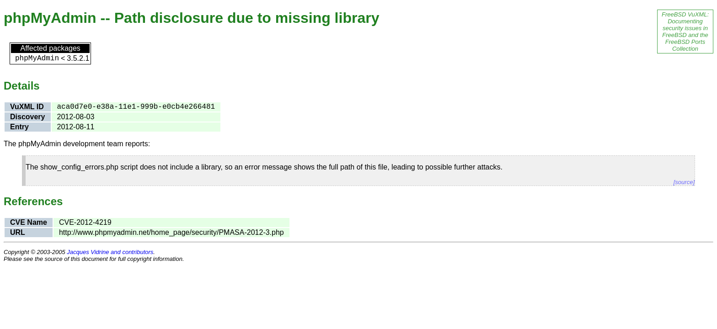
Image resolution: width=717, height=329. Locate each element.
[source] (684, 182)
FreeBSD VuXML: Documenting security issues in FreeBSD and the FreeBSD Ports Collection (685, 31)
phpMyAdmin (37, 58)
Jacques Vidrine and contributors (110, 252)
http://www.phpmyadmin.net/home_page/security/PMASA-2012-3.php (171, 232)
